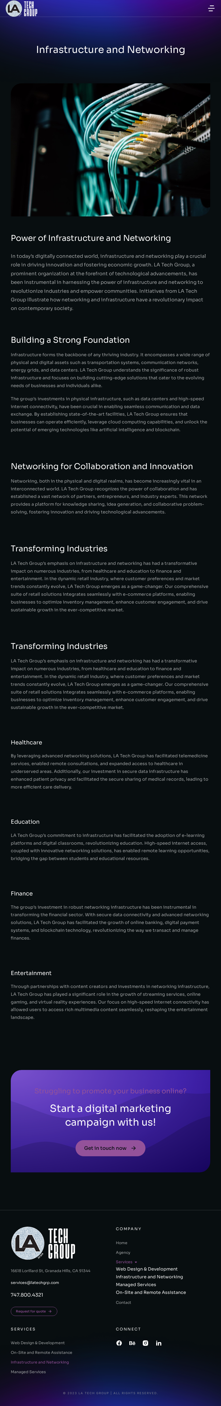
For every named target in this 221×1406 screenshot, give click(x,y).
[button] (211, 8)
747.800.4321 (27, 1295)
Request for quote (34, 1311)
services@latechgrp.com (35, 1282)
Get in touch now (110, 1148)
